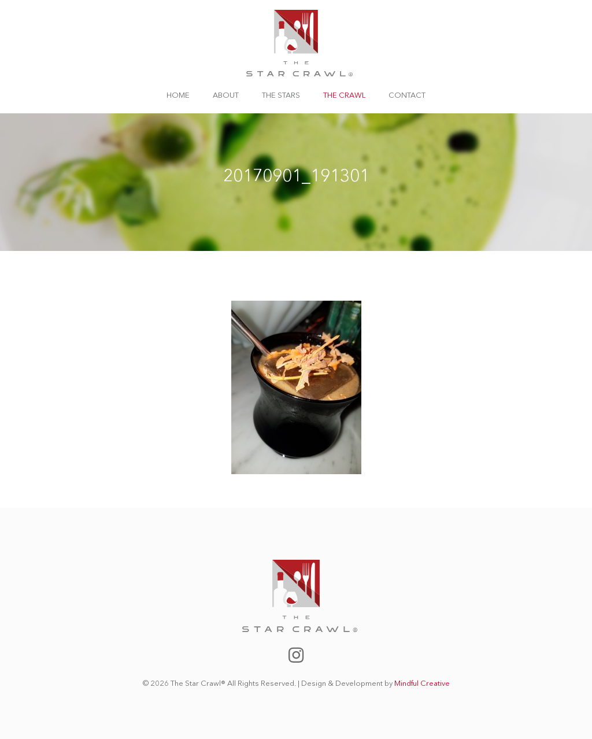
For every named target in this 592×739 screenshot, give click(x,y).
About (226, 95)
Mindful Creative (422, 684)
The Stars (281, 95)
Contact (407, 95)
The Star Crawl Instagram (296, 655)
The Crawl (344, 95)
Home (178, 95)
